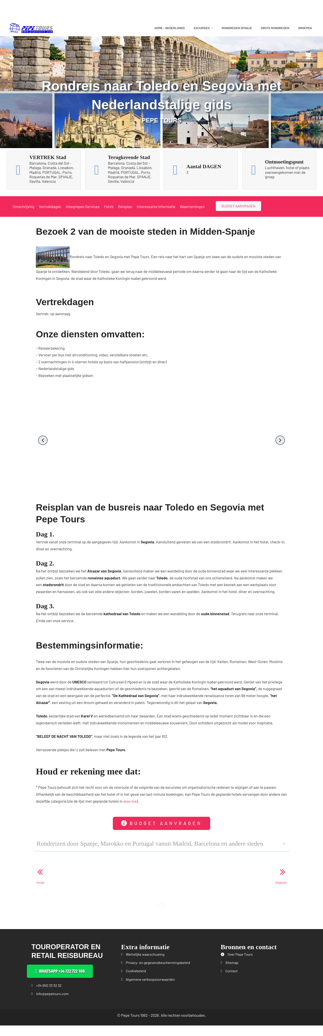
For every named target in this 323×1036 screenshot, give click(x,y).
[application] (211, 28)
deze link (130, 801)
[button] (43, 440)
